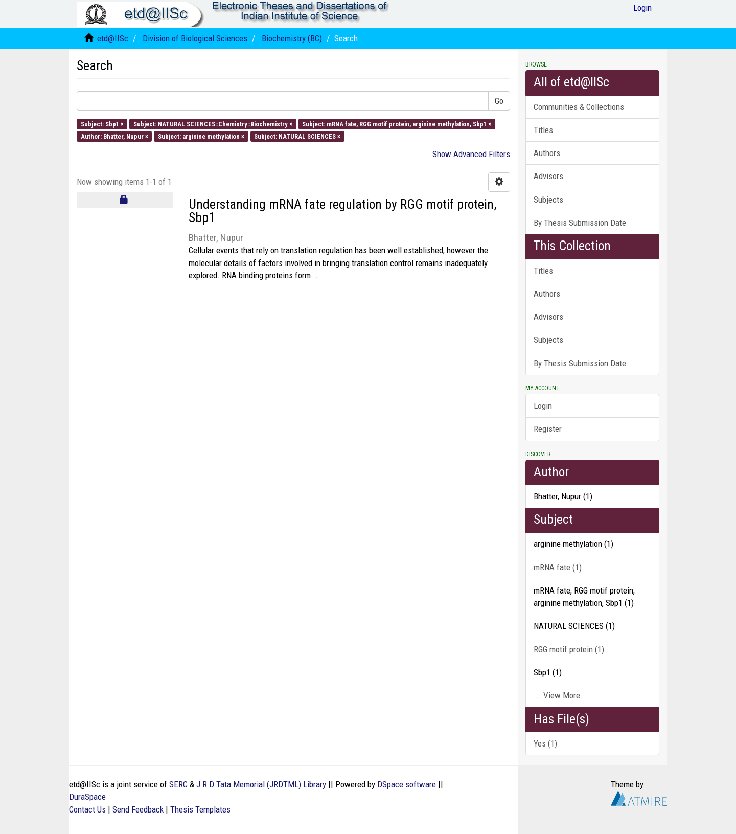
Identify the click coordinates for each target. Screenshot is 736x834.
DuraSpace (87, 797)
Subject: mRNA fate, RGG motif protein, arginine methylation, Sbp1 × (396, 123)
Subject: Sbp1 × (102, 123)
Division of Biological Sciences (195, 38)
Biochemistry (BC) (292, 38)
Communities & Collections (579, 107)
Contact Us (87, 809)
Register (548, 429)
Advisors (548, 176)
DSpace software (406, 784)
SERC (178, 784)
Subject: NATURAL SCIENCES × (297, 136)
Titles (543, 130)
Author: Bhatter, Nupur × (114, 136)
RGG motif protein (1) (569, 649)
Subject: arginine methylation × (201, 136)
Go (499, 101)
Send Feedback (138, 809)
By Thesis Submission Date (580, 222)
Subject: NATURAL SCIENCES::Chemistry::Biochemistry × (212, 123)
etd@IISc (112, 38)
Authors (547, 153)
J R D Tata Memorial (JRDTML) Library (261, 784)
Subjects (548, 199)
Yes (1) (545, 743)
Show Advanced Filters (471, 154)
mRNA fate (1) (558, 567)
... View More (557, 695)
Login (543, 406)
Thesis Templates (200, 809)
